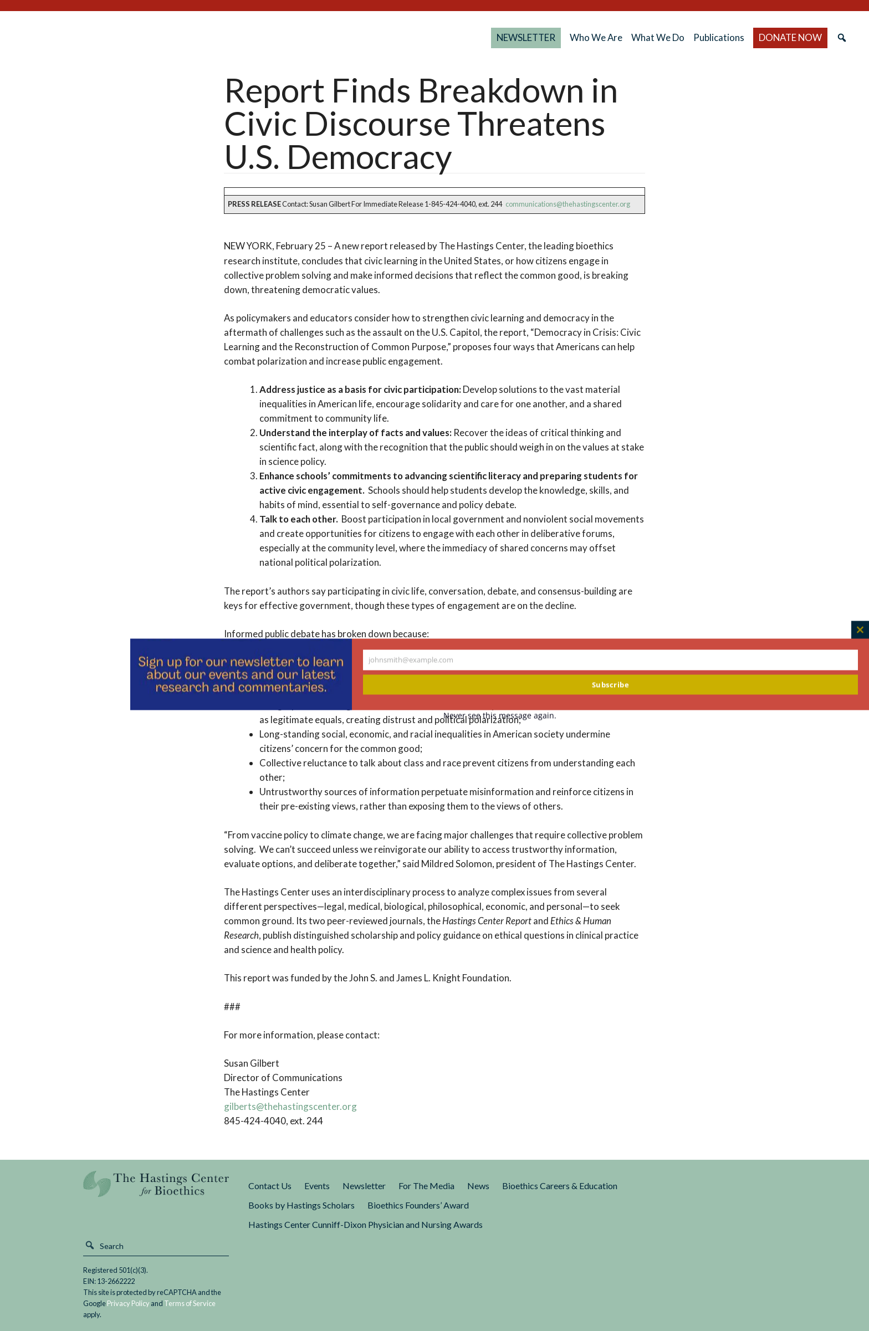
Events (317, 1185)
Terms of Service (190, 1303)
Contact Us (270, 1185)
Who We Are (596, 37)
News (478, 1185)
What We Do (657, 37)
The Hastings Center (156, 1191)
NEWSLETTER (526, 37)
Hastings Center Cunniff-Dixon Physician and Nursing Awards (365, 1224)
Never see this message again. (499, 715)
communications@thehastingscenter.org (567, 203)
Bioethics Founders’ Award (418, 1205)
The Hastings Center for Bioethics (132, 37)
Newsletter (364, 1185)
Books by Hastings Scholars (301, 1205)
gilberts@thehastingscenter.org (290, 1106)
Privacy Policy (128, 1303)
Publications (718, 37)
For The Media (426, 1185)
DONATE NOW (790, 37)
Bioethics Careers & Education (559, 1185)
